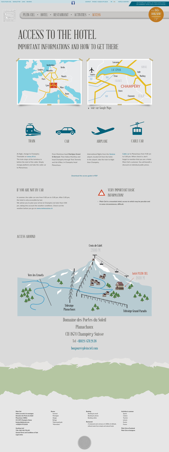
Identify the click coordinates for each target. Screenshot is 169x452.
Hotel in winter (123, 1)
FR (111, 1)
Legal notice (19, 435)
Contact (88, 1)
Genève (112, 154)
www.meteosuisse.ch (45, 208)
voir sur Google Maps (101, 108)
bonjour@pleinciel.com (84, 348)
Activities (80, 15)
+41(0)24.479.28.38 (102, 1)
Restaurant (61, 15)
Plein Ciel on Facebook (128, 428)
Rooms (53, 411)
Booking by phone (93, 416)
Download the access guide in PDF (84, 176)
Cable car (125, 154)
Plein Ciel (29, 15)
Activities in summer (127, 411)
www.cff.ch (31, 156)
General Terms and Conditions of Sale (27, 432)
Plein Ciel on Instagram (128, 430)
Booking (88, 411)
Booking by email (93, 413)
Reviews (29, 1)
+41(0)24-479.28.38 (87, 341)
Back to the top (84, 442)
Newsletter (16, 1)
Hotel (44, 15)
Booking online (92, 418)
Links (23, 1)
